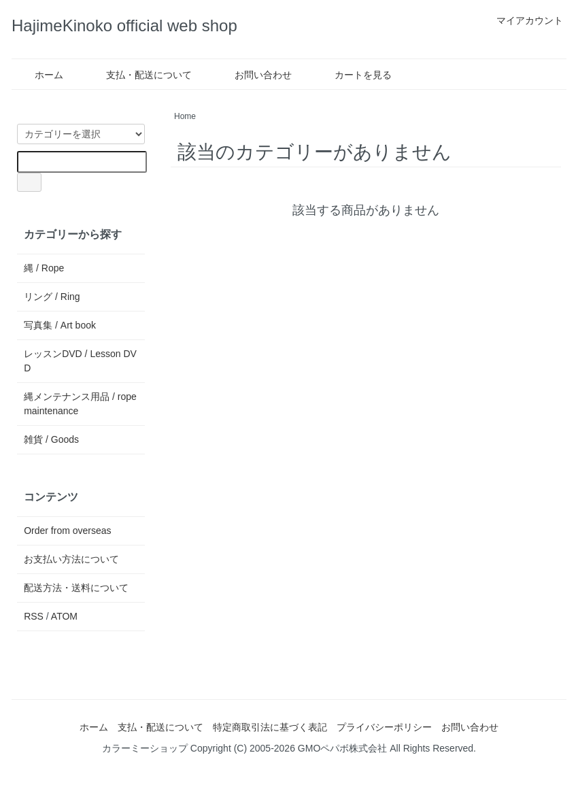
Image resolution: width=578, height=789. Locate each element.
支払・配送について (139, 74)
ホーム (39, 74)
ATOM (64, 616)
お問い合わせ (253, 74)
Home (185, 116)
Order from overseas (67, 530)
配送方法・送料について (76, 587)
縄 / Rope (44, 268)
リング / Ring (52, 296)
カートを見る (353, 74)
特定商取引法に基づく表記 (270, 727)
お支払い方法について (71, 559)
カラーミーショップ (145, 748)
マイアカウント (522, 20)
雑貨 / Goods (51, 439)
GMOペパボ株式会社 (342, 748)
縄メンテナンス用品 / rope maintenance (80, 403)
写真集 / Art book (60, 325)
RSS (34, 616)
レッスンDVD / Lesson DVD (80, 360)
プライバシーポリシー (384, 727)
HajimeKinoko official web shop (124, 25)
